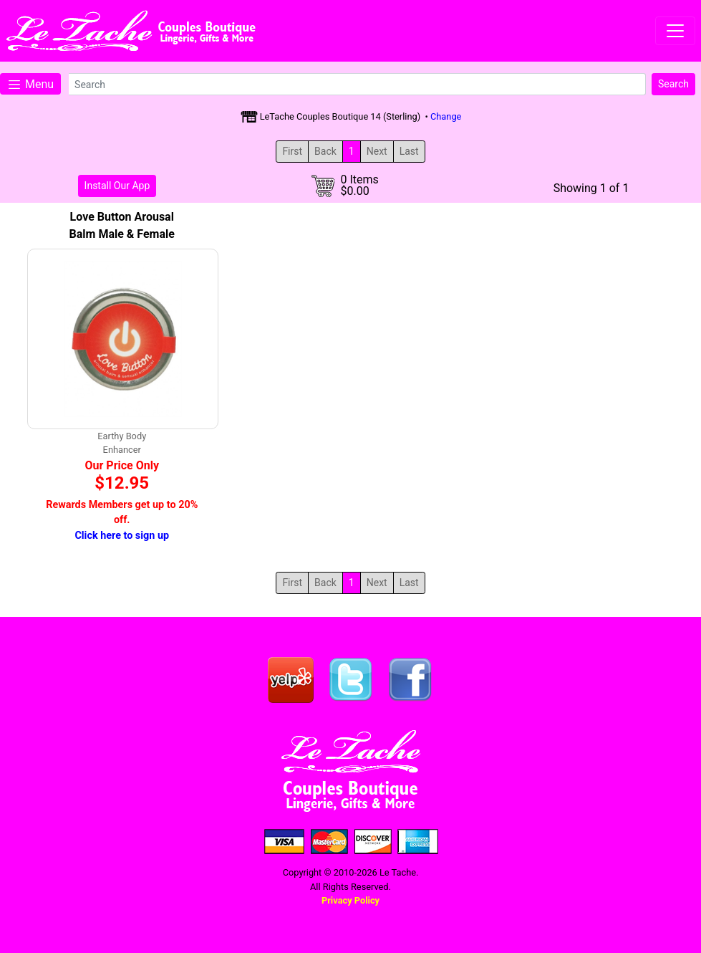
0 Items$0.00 (359, 185)
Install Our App (117, 185)
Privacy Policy (350, 900)
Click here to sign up (121, 536)
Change (445, 116)
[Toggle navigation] (675, 30)
